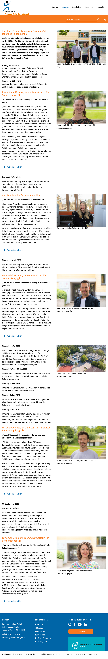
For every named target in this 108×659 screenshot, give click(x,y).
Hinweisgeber (41, 641)
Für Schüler (40, 635)
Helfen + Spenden (43, 638)
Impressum (93, 654)
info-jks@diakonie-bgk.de (13, 637)
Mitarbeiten (76, 7)
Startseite (68, 654)
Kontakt (101, 7)
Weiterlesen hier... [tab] (15, 167)
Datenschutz (80, 654)
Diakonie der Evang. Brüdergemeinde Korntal (43, 654)
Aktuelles (65, 7)
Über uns (55, 7)
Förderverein (89, 7)
